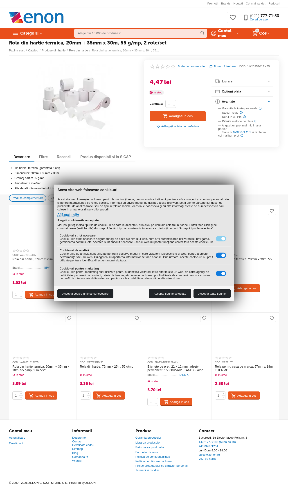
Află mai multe (68, 214)
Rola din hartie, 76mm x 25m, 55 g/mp (106, 366)
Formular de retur (146, 452)
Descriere (22, 157)
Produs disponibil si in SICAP (105, 157)
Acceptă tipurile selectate (170, 293)
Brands (225, 3)
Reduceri (274, 3)
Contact (77, 441)
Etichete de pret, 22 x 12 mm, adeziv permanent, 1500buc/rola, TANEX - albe (175, 368)
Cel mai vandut (255, 3)
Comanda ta (80, 457)
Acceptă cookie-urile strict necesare (85, 293)
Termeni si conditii (147, 470)
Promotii (212, 3)
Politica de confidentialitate (152, 456)
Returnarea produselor (150, 447)
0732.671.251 (242, 132)
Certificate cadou (83, 445)
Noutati (238, 3)
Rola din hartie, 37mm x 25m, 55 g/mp (39, 259)
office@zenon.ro (209, 454)
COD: (242, 66)
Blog (75, 453)
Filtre (43, 157)
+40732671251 (208, 446)
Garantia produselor (148, 437)
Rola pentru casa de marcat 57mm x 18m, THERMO (244, 368)
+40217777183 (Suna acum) (217, 442)
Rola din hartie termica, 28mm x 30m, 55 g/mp (243, 261)
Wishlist (77, 460)
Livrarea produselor (148, 442)
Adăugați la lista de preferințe (177, 126)
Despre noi (79, 437)
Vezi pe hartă (207, 458)
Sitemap (77, 449)
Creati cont (16, 443)
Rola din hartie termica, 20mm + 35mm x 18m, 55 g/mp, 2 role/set (40, 368)
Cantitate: (156, 103)
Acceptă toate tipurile (212, 293)
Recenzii (64, 157)
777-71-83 (264, 15)
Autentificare (17, 437)
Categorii (29, 33)
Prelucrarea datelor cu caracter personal (161, 465)
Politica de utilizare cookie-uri (154, 461)
